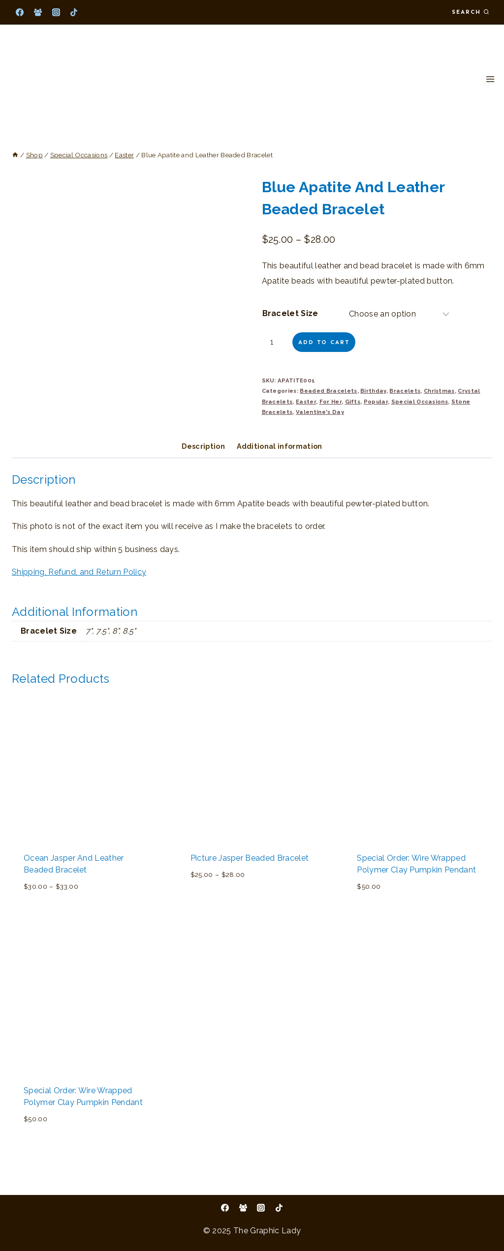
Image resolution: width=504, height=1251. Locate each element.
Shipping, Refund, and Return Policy (79, 572)
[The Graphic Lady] (54, 79)
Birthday (373, 390)
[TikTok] (74, 12)
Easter (306, 401)
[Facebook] (20, 12)
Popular (376, 401)
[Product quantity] (276, 342)
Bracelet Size (290, 313)
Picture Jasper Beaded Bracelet (249, 858)
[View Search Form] (470, 12)
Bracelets (404, 390)
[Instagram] (56, 12)
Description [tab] (203, 446)
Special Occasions (419, 401)
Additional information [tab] (279, 446)
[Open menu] (490, 79)
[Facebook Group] (38, 12)
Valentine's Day (320, 411)
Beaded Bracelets (328, 390)
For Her (330, 401)
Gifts (353, 401)
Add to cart (323, 342)
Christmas (439, 390)
